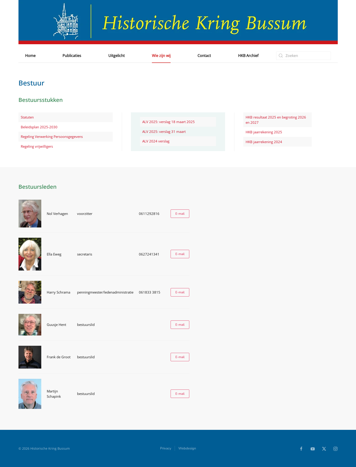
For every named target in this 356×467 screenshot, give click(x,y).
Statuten (27, 117)
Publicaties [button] (71, 55)
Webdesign (187, 449)
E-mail (179, 214)
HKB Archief (248, 55)
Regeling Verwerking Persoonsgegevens (52, 136)
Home (30, 55)
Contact (204, 55)
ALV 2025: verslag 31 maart (164, 131)
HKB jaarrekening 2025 (264, 132)
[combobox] (303, 56)
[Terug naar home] (178, 22)
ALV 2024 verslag (155, 141)
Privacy (165, 449)
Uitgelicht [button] (116, 55)
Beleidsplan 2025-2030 (39, 127)
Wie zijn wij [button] (161, 55)
